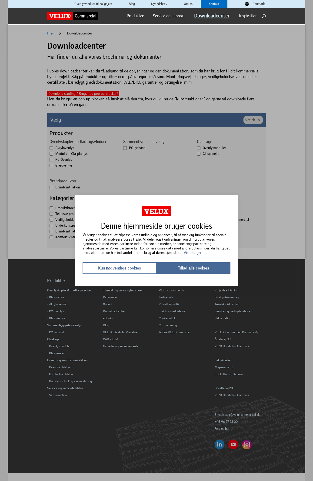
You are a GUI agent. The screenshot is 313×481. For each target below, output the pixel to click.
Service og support (169, 15)
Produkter (135, 15)
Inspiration (248, 15)
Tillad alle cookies (193, 268)
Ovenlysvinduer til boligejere (93, 4)
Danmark (259, 4)
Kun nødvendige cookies (119, 268)
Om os (188, 4)
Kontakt (214, 4)
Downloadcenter (212, 16)
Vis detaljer (193, 252)
